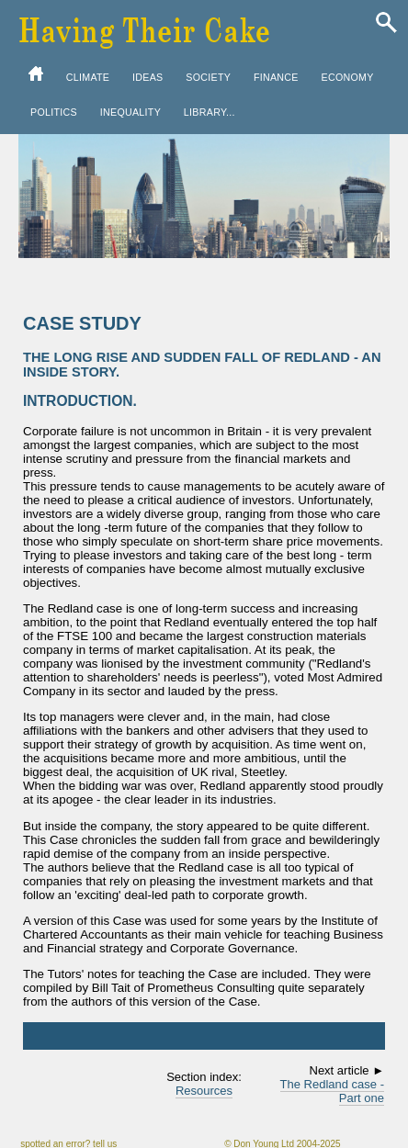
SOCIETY (208, 77)
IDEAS (147, 77)
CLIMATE (88, 77)
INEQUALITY (130, 112)
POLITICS (53, 112)
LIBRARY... (209, 112)
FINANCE (276, 77)
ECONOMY (348, 77)
